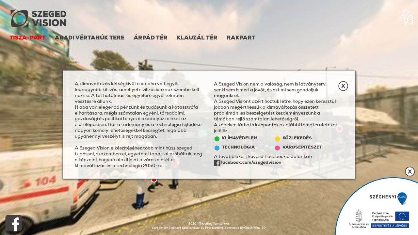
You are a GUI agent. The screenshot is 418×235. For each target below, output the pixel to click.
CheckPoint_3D (255, 228)
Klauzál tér (197, 38)
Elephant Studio (180, 228)
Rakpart (241, 38)
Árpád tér (151, 38)
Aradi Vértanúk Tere (89, 38)
